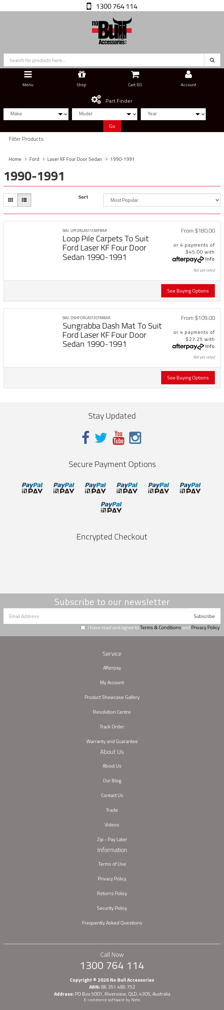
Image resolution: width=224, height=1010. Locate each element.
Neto (135, 1000)
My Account (112, 682)
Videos (112, 824)
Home (15, 159)
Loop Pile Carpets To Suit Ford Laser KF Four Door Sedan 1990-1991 (105, 247)
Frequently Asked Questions (112, 922)
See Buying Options (188, 290)
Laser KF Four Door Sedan (74, 159)
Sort (83, 196)
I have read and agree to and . (150, 627)
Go (112, 126)
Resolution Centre (112, 711)
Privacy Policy (205, 627)
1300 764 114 (115, 6)
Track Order (112, 726)
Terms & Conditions (160, 627)
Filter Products (26, 139)
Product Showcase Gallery (112, 697)
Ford (34, 159)
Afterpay (112, 667)
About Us (112, 765)
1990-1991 (122, 159)
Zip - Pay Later (112, 839)
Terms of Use (112, 863)
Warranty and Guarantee (112, 741)
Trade (112, 809)
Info (210, 258)
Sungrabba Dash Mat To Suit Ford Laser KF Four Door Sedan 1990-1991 (112, 334)
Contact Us (112, 795)
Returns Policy (112, 893)
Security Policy (112, 908)
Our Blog (112, 780)
